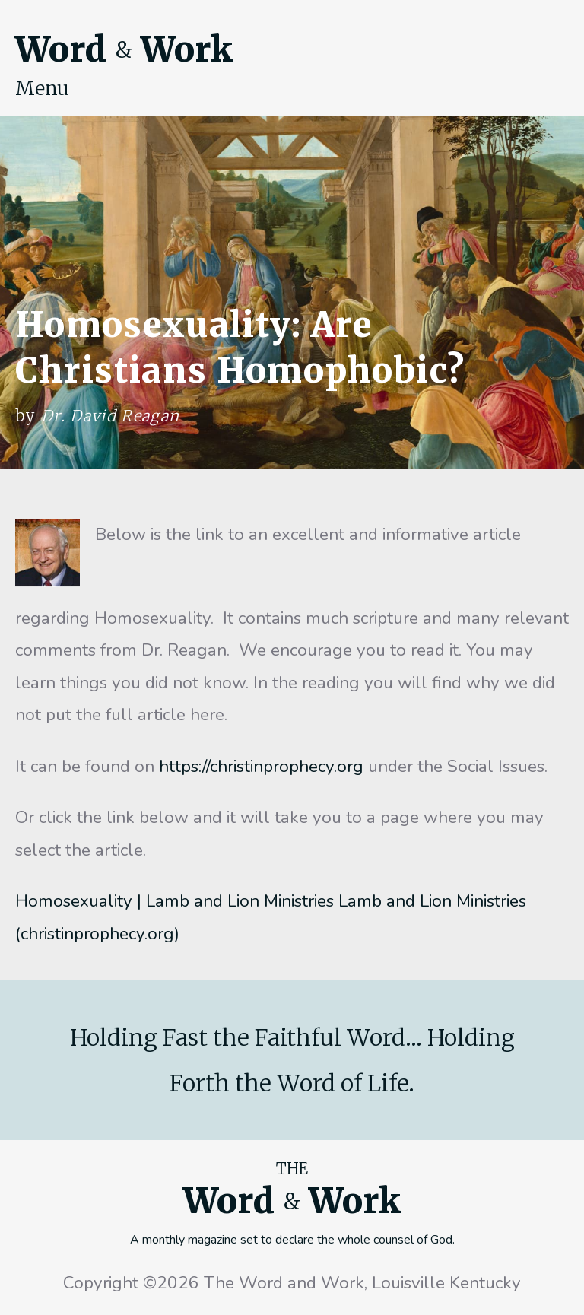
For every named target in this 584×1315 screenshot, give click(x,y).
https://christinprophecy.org (261, 766)
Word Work (124, 49)
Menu (42, 88)
